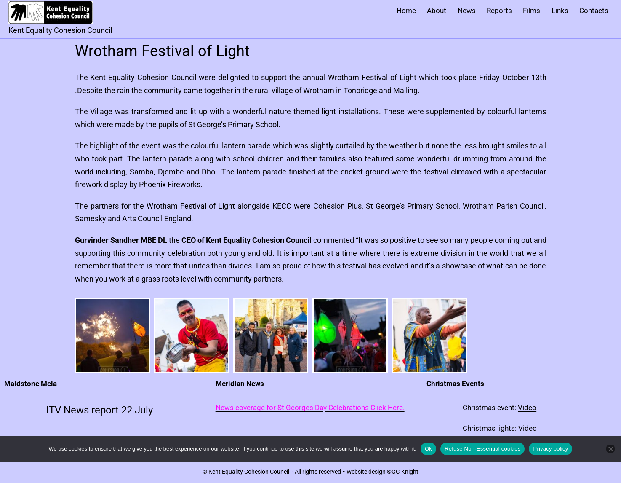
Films (531, 10)
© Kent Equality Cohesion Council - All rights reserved (272, 471)
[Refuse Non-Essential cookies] (610, 449)
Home (406, 10)
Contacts (593, 10)
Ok (428, 448)
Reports (499, 10)
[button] (112, 335)
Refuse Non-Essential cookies (482, 448)
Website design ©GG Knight (382, 471)
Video (527, 407)
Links (560, 10)
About (436, 10)
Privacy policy (550, 448)
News (467, 10)
